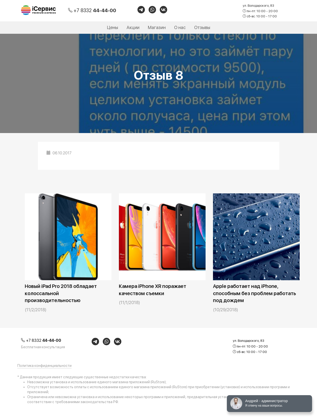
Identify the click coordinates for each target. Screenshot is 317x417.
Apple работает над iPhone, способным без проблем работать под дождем (254, 293)
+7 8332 (95, 10)
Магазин (157, 27)
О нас (180, 27)
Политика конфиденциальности (44, 366)
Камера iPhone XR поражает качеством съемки (152, 289)
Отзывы (202, 27)
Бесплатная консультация (43, 347)
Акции (133, 27)
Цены (112, 27)
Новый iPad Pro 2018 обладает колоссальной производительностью (61, 293)
